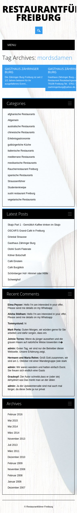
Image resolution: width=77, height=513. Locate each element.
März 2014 (13, 432)
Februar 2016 (15, 414)
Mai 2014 (13, 426)
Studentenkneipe (17, 187)
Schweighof (14, 279)
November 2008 (16, 469)
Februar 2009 (15, 463)
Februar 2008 (15, 475)
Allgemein (13, 120)
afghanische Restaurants (21, 114)
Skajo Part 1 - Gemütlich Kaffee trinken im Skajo (34, 224)
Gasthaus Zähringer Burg (22, 70)
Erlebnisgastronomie (19, 138)
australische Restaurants (21, 126)
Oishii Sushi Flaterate (19, 249)
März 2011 (13, 451)
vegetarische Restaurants (22, 199)
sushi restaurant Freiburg (21, 193)
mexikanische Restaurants (22, 162)
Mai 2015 (13, 420)
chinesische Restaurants (21, 132)
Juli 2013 (12, 445)
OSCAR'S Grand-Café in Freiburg (26, 230)
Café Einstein (15, 261)
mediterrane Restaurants (21, 156)
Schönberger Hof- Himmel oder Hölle (28, 273)
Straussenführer (16, 181)
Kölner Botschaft (17, 255)
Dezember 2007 (16, 487)
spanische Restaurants (20, 175)
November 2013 (16, 438)
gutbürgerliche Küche (19, 144)
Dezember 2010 (16, 457)
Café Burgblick (16, 267)
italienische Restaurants (21, 150)
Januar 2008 (14, 481)
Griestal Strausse (17, 236)
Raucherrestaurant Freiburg (23, 169)
